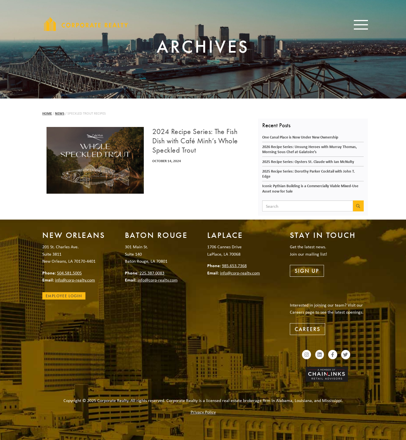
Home (47, 113)
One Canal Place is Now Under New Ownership (300, 137)
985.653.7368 (234, 265)
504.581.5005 (69, 273)
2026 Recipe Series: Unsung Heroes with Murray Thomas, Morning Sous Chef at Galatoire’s (309, 149)
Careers (307, 329)
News (59, 113)
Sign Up (307, 270)
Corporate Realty (86, 24)
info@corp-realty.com (75, 280)
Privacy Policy (203, 412)
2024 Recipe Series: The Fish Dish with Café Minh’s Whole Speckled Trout (195, 141)
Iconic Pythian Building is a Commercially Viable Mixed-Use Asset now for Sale (310, 188)
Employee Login (64, 295)
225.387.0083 (152, 273)
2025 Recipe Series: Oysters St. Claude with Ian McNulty (308, 161)
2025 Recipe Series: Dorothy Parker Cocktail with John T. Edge (308, 173)
